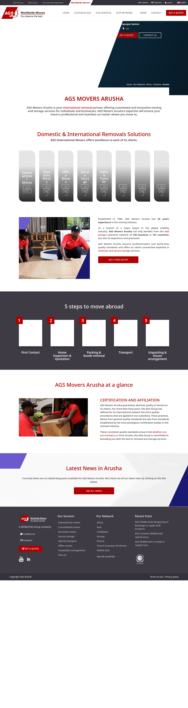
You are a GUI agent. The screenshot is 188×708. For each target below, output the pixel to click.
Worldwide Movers (80, 2)
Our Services (103, 12)
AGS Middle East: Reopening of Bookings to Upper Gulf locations (151, 525)
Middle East (103, 550)
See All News (94, 490)
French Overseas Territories (112, 546)
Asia (99, 527)
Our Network (124, 12)
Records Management (53, 2)
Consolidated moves (69, 527)
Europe (101, 536)
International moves (69, 522)
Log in (169, 2)
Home (66, 12)
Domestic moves (67, 532)
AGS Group (18, 2)
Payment (156, 2)
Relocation (33, 2)
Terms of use (156, 576)
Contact (156, 12)
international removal (77, 107)
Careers (143, 2)
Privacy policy (172, 576)
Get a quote (32, 548)
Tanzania (157, 84)
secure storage (122, 250)
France (100, 541)
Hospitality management (71, 550)
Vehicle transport (67, 541)
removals (103, 250)
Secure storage (66, 536)
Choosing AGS (82, 12)
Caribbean (102, 532)
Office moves (65, 546)
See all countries (106, 556)
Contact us (150, 35)
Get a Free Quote (118, 259)
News (143, 12)
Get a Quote (126, 35)
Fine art (62, 555)
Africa (149, 84)
